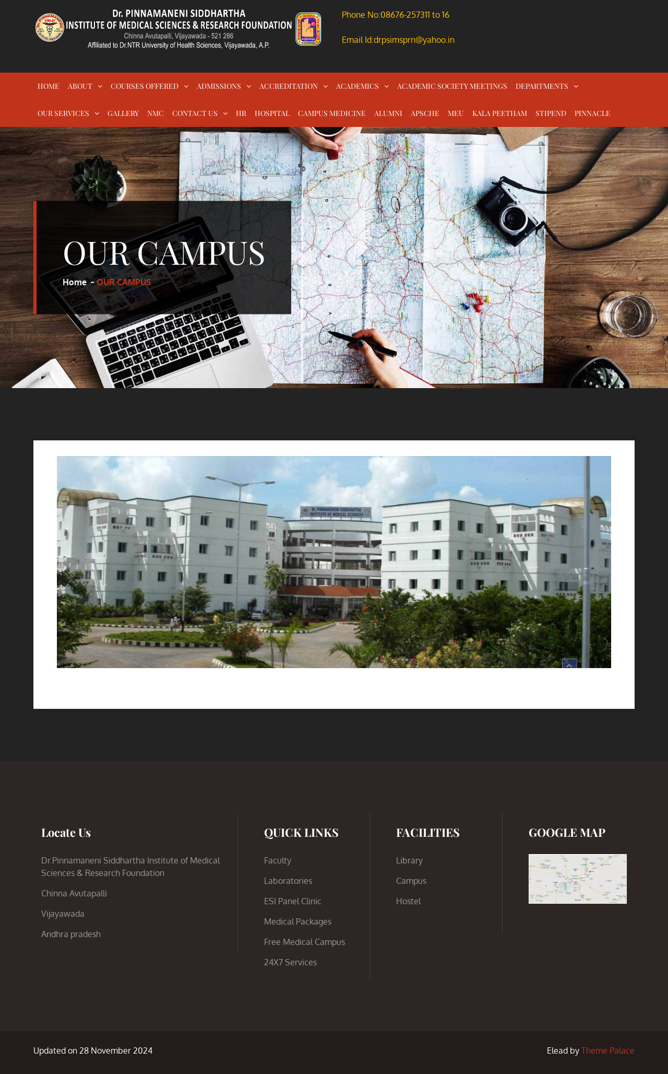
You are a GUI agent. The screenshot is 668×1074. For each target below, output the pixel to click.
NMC (155, 113)
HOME (48, 86)
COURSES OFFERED (144, 86)
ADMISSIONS (219, 86)
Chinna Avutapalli (74, 893)
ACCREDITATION (288, 86)
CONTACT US (195, 113)
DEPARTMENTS (542, 86)
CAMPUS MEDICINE (332, 113)
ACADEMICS (357, 86)
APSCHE (425, 113)
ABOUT (80, 86)
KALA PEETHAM (499, 113)
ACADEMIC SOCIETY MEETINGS (452, 86)
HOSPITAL (272, 113)
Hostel (408, 901)
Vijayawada (63, 913)
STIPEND (550, 113)
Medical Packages (297, 921)
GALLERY (123, 113)
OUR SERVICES (63, 113)
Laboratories (288, 880)
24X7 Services (290, 962)
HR (241, 113)
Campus (411, 880)
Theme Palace (608, 1050)
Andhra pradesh (71, 934)
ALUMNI (388, 113)
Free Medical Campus (304, 942)
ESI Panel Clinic (292, 901)
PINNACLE (593, 113)
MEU (456, 113)
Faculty (277, 860)
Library (409, 860)
